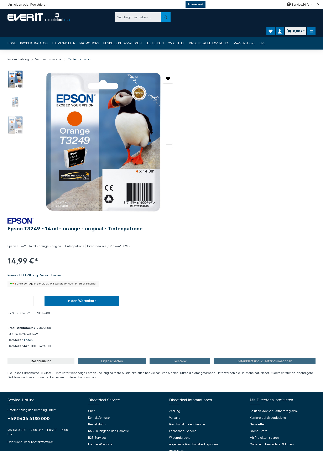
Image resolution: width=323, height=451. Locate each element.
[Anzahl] (183, 140)
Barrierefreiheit (98, 354)
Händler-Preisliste (100, 300)
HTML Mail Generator (103, 368)
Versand (174, 274)
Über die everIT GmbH (23, 354)
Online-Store (258, 287)
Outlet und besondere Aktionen (272, 300)
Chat (91, 267)
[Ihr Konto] (280, 17)
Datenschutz (178, 314)
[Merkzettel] (270, 17)
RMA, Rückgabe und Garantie (108, 287)
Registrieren (38, 4)
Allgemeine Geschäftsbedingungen (193, 300)
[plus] (196, 140)
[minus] (170, 140)
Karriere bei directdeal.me (268, 274)
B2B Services (97, 294)
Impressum (176, 307)
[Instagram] (161, 424)
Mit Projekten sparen (264, 294)
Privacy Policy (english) (185, 320)
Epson (186, 179)
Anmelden (15, 4)
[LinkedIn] (172, 424)
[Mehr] (311, 17)
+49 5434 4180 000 (28, 274)
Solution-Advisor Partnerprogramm (274, 267)
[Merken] (147, 67)
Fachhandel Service (183, 287)
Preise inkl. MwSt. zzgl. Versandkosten (192, 114)
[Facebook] (151, 424)
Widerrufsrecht (179, 294)
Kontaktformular (42, 298)
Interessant (195, 4)
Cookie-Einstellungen (184, 327)
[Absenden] (281, 392)
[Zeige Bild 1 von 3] (148, 128)
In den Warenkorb (240, 140)
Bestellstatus (97, 280)
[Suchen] (136, 17)
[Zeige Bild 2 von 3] (148, 132)
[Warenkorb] (295, 17)
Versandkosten (217, 438)
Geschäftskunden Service (187, 280)
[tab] (40, 217)
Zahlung (174, 267)
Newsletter (257, 280)
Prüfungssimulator (100, 361)
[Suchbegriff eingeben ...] (108, 17)
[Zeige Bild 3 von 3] (148, 136)
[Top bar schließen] (318, 4)
